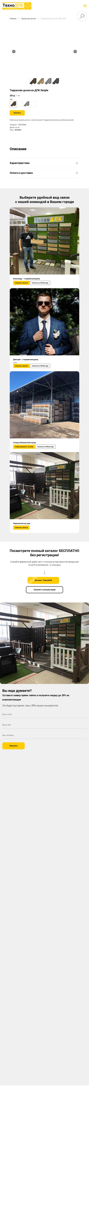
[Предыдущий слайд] (14, 51)
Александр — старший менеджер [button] (26, 279)
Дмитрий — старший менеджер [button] (25, 369)
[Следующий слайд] (75, 51)
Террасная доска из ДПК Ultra (53, 18)
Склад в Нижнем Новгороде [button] (24, 460)
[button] (17, 113)
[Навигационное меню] (85, 6)
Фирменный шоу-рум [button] (21, 548)
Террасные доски (28, 18)
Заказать (13, 778)
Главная (13, 18)
